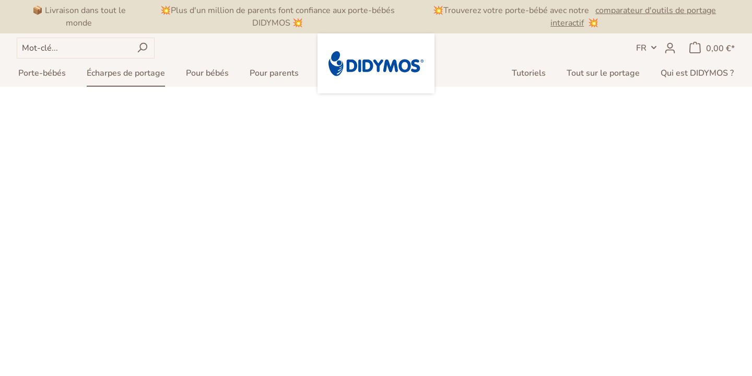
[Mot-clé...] (74, 48)
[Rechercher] (142, 48)
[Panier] (712, 48)
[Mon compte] (670, 48)
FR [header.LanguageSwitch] (641, 48)
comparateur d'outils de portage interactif (633, 17)
